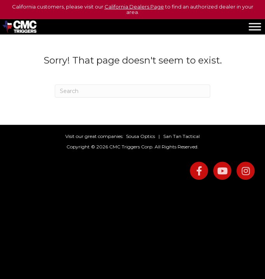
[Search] (132, 91)
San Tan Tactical (181, 136)
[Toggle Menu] (255, 26)
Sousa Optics (140, 136)
